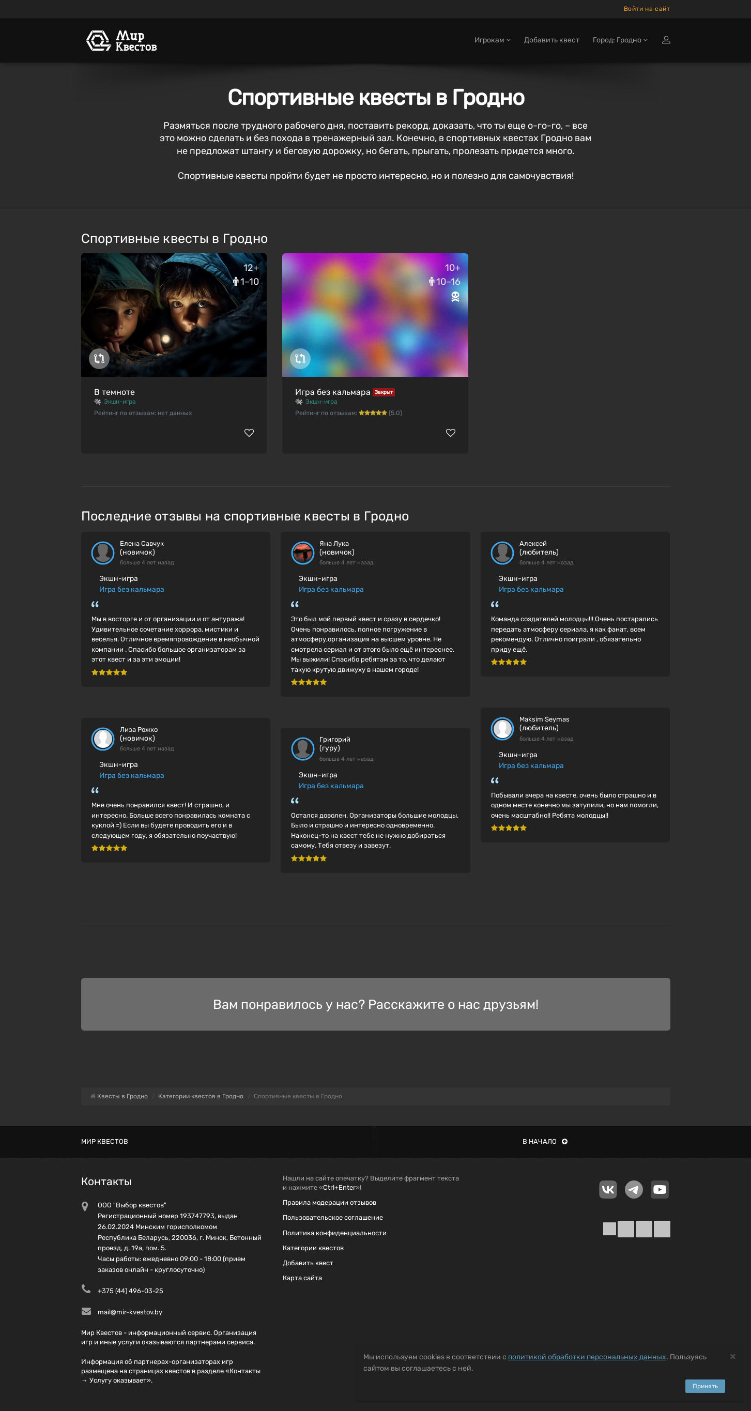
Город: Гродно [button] (620, 40)
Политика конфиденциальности (335, 1233)
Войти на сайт (647, 8)
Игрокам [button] (492, 40)
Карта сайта (302, 1278)
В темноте (114, 392)
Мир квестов (104, 1141)
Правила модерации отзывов (329, 1202)
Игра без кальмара (333, 392)
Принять (705, 1386)
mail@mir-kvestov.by (130, 1312)
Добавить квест (551, 40)
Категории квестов (313, 1248)
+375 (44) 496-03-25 (130, 1291)
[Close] (733, 1356)
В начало (545, 1141)
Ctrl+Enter (339, 1187)
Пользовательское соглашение (333, 1217)
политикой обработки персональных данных (587, 1357)
